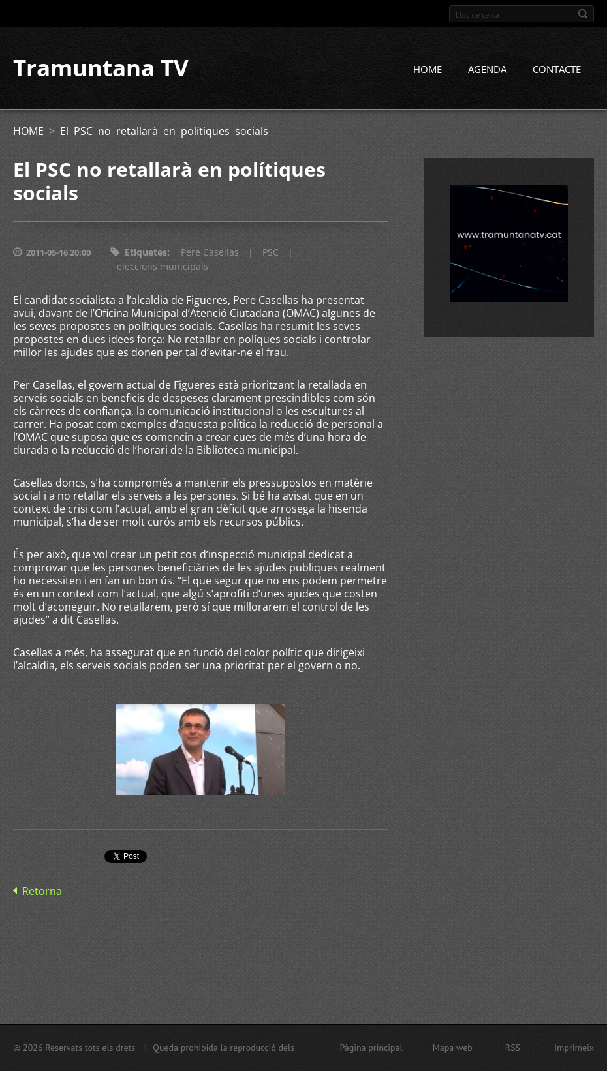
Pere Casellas (210, 253)
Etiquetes (146, 253)
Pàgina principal (370, 1047)
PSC (270, 253)
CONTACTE (557, 69)
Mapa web (453, 1047)
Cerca (583, 14)
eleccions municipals (162, 267)
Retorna (42, 891)
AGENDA (487, 69)
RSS (512, 1047)
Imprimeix (574, 1047)
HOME (427, 69)
